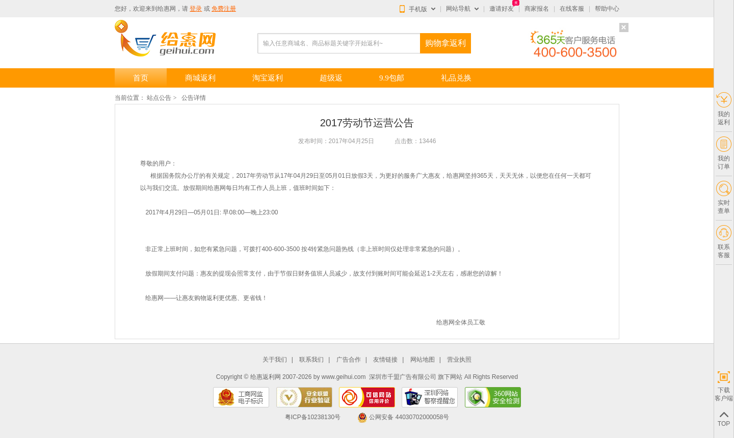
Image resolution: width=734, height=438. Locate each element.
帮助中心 (607, 8)
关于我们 (275, 360)
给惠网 (167, 8)
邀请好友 (501, 8)
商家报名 (537, 8)
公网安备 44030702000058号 (403, 417)
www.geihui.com (344, 376)
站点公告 (159, 97)
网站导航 (458, 8)
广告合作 (348, 360)
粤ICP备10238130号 (312, 417)
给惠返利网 (265, 376)
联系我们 (311, 360)
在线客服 (572, 8)
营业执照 (459, 360)
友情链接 (385, 360)
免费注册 (224, 8)
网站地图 (422, 360)
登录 (196, 8)
